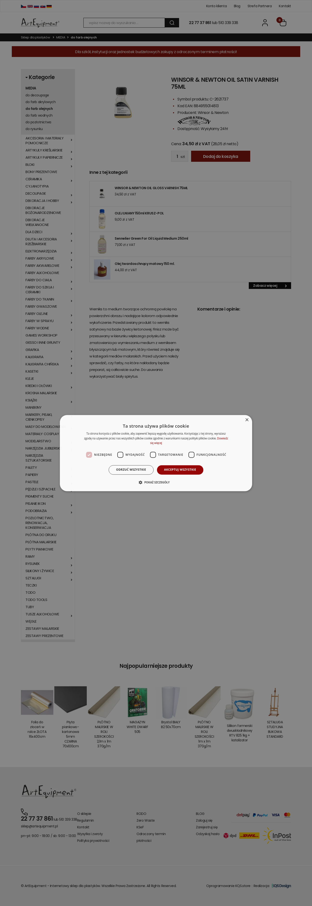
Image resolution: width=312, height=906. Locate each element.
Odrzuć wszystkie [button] (131, 470)
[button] (155, 482)
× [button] (247, 420)
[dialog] (156, 453)
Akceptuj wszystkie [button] (180, 470)
